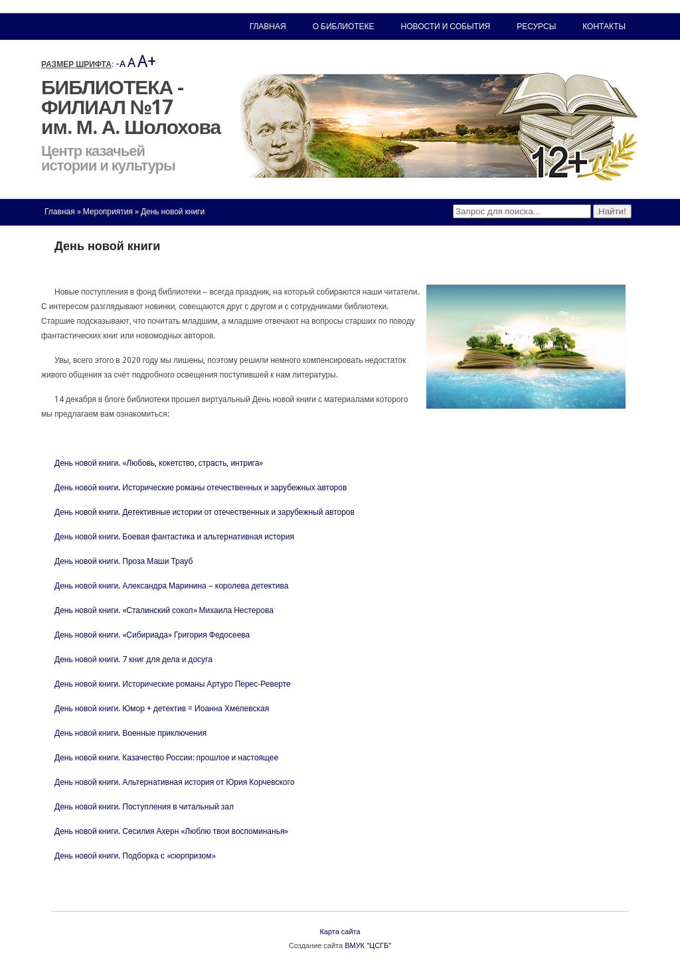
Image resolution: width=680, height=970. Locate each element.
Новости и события (446, 26)
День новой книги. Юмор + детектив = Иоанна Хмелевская (161, 708)
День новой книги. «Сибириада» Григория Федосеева (152, 635)
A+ (146, 61)
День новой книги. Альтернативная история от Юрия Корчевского (174, 782)
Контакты (604, 26)
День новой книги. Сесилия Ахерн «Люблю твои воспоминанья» (171, 831)
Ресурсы (536, 26)
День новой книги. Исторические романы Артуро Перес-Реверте (172, 684)
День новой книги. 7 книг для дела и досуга (133, 659)
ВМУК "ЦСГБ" (368, 945)
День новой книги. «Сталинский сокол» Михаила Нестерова (164, 610)
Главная (59, 211)
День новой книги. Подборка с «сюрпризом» (135, 856)
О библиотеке (344, 26)
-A (121, 64)
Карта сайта (339, 932)
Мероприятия (108, 211)
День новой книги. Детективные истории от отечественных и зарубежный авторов (204, 512)
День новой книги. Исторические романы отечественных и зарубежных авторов (200, 487)
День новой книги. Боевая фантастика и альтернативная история (174, 536)
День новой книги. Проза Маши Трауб (123, 561)
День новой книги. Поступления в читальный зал (144, 806)
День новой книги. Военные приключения (130, 733)
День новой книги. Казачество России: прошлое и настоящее (166, 757)
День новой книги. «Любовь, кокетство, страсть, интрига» (158, 463)
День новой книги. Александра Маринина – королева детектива (171, 585)
